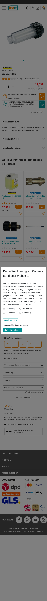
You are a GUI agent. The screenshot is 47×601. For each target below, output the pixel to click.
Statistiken (10, 312)
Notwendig (10, 308)
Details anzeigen (10, 320)
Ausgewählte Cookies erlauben (16, 325)
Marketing (26, 312)
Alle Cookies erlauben (12, 330)
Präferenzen (27, 308)
